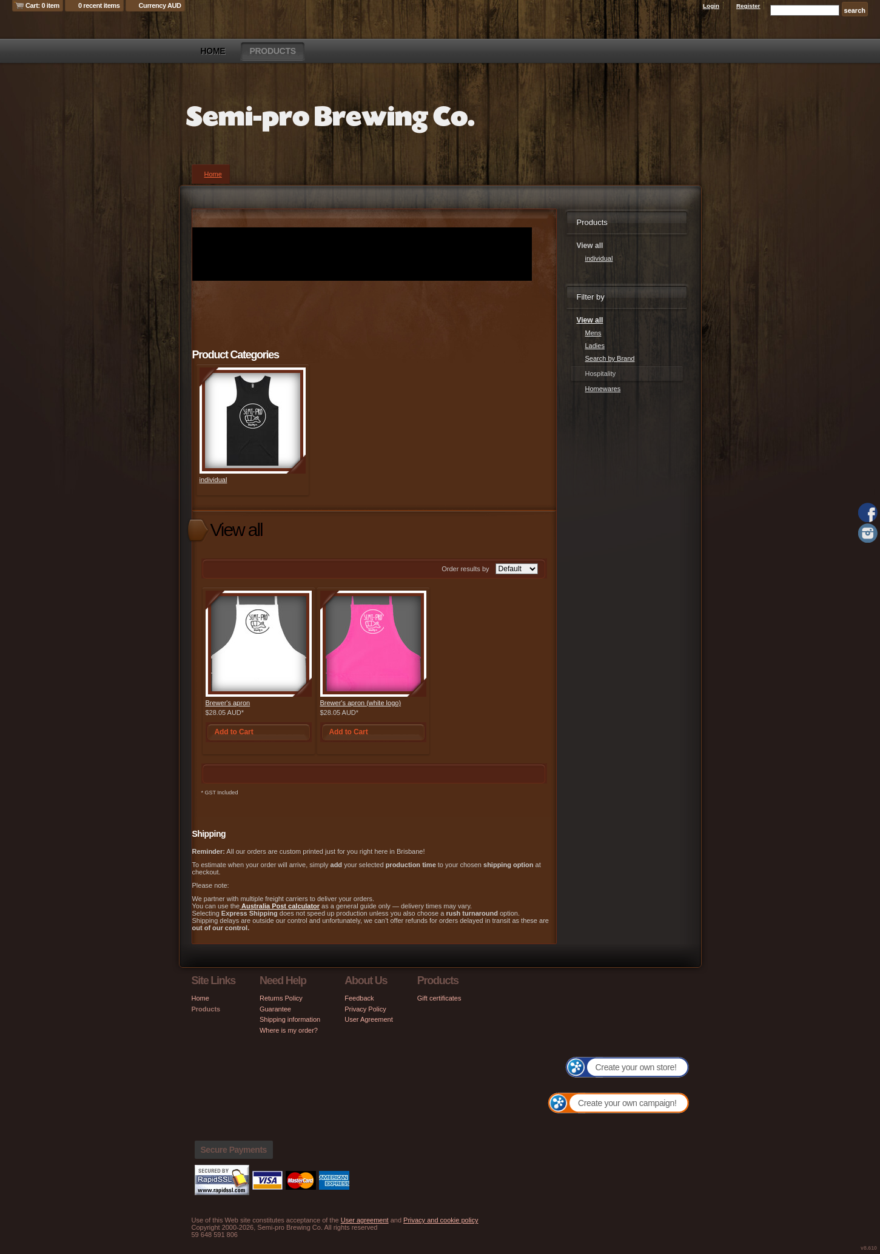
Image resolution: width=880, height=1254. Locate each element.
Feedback (359, 998)
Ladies (595, 345)
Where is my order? (289, 1030)
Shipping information (290, 1019)
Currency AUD (160, 5)
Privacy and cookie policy (441, 1220)
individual (213, 479)
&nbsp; (253, 420)
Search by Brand (610, 358)
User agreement (365, 1220)
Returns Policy (281, 998)
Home (213, 51)
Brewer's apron (228, 702)
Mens (593, 333)
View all (590, 320)
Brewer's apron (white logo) (360, 702)
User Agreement (368, 1019)
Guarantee (275, 1009)
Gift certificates (439, 998)
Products (272, 51)
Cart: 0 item (42, 5)
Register (748, 5)
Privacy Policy (365, 1009)
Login (711, 5)
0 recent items (99, 5)
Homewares (603, 388)
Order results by (465, 568)
